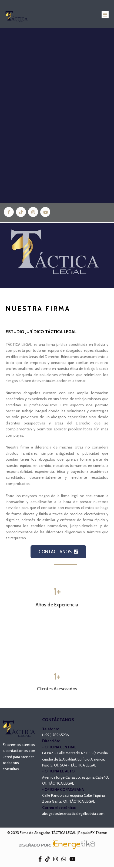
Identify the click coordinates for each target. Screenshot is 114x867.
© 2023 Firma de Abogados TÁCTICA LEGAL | (42, 833)
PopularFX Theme (92, 833)
